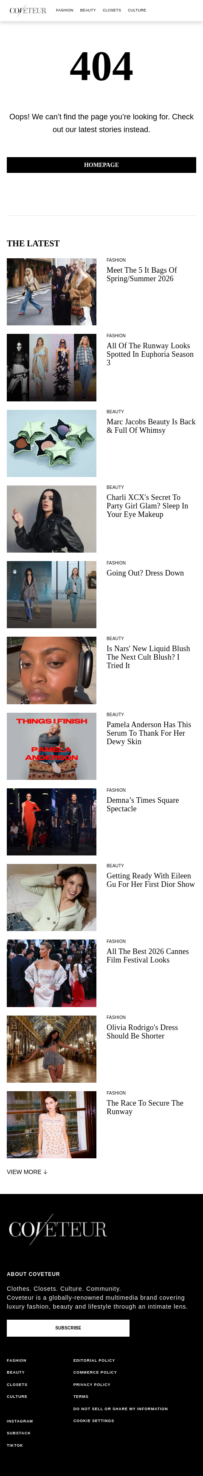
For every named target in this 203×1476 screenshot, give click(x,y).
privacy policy (92, 1385)
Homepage (101, 165)
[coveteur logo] (28, 11)
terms (81, 1396)
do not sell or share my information (120, 1409)
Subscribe (68, 1328)
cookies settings (95, 1421)
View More (28, 1172)
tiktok (15, 1445)
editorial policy (94, 1360)
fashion (64, 10)
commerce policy (95, 1372)
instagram (20, 1421)
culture (137, 10)
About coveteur (33, 1274)
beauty (88, 10)
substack (19, 1433)
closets (112, 10)
